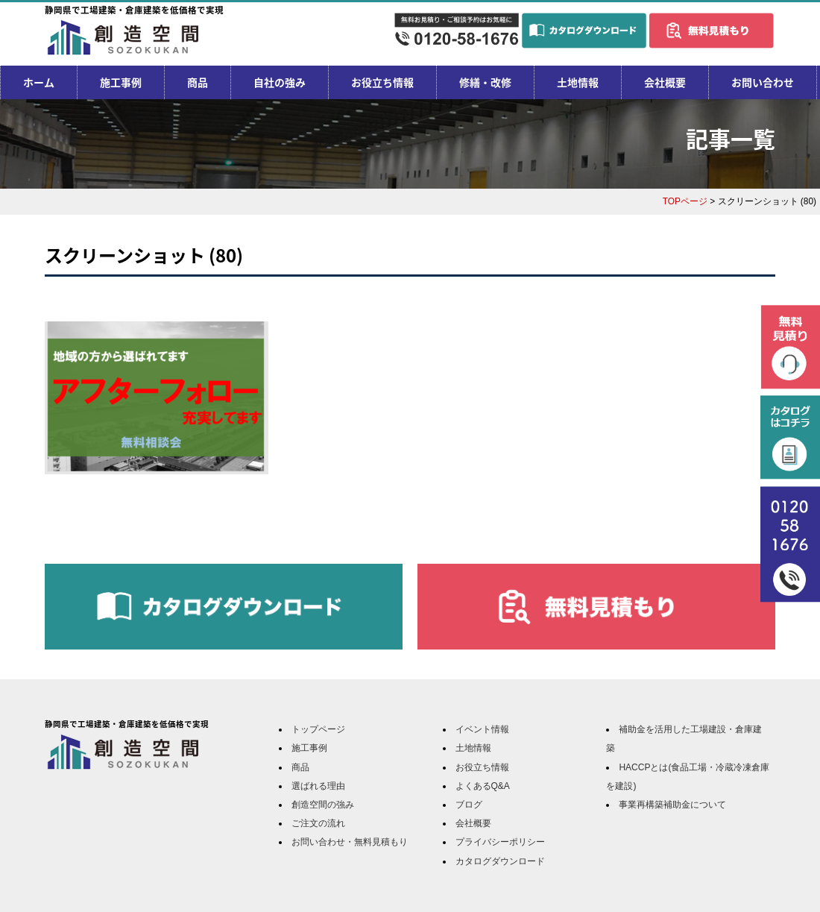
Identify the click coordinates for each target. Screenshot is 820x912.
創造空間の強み (322, 804)
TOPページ (685, 201)
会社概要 (665, 82)
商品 (197, 82)
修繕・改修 (485, 82)
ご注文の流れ (318, 823)
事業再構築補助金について (672, 804)
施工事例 (121, 82)
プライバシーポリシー (500, 842)
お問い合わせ (762, 82)
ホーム (38, 82)
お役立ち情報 (382, 82)
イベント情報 (482, 729)
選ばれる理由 (318, 786)
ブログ (468, 804)
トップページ (318, 729)
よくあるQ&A (482, 786)
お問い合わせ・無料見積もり (349, 842)
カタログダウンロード (500, 861)
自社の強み (279, 82)
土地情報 (578, 82)
